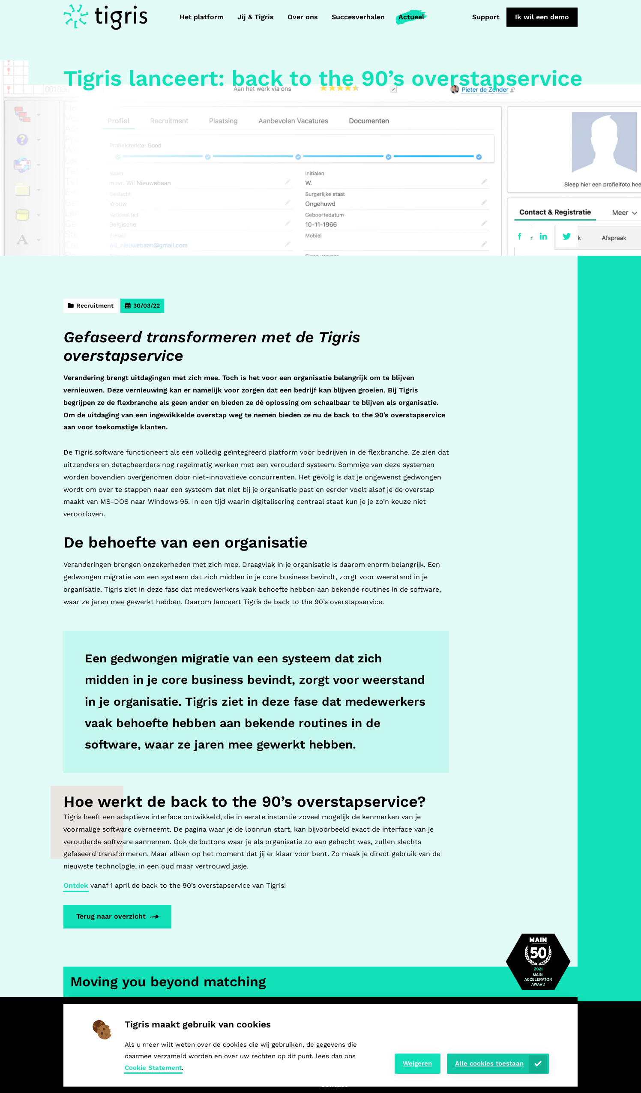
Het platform (202, 17)
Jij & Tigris (255, 17)
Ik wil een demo (542, 17)
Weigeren (417, 1063)
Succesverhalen (358, 17)
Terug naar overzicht (111, 916)
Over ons (303, 17)
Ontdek (75, 885)
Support (486, 17)
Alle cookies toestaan (489, 1063)
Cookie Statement (153, 1068)
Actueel (411, 17)
